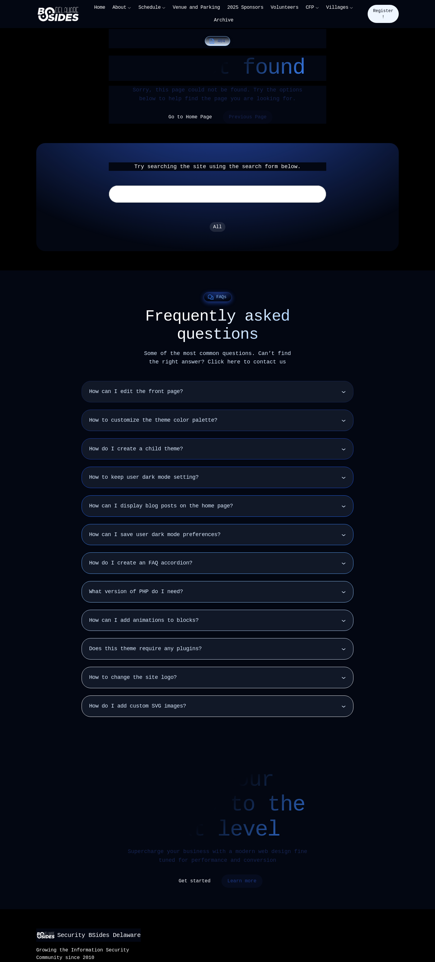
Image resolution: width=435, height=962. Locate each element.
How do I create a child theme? (136, 451)
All (217, 229)
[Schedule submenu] (164, 7)
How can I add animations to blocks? (143, 623)
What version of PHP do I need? (136, 594)
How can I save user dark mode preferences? (155, 537)
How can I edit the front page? (136, 394)
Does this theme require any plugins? (145, 651)
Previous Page (248, 117)
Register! (383, 13)
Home (99, 7)
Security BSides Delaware (90, 935)
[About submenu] (129, 7)
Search (313, 195)
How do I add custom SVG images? (137, 708)
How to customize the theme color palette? (153, 423)
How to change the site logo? (133, 680)
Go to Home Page (190, 117)
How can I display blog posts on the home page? (161, 508)
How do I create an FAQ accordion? (140, 565)
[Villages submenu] (351, 7)
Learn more (241, 883)
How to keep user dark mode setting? (143, 480)
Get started (195, 883)
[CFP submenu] (317, 7)
